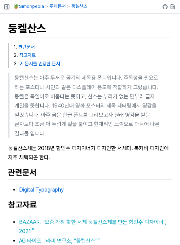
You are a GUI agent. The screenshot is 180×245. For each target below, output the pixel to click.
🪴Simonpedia (28, 6)
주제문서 (57, 6)
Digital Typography (41, 189)
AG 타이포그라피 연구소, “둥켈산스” (58, 241)
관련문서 (26, 47)
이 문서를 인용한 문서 (39, 63)
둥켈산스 (79, 6)
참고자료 (27, 55)
